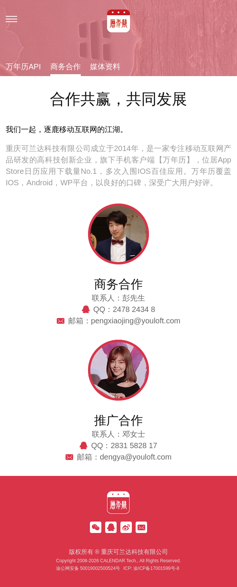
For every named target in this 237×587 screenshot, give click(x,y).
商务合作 (65, 67)
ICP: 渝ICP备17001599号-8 (151, 568)
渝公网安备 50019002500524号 (88, 568)
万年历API (23, 67)
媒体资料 (105, 67)
